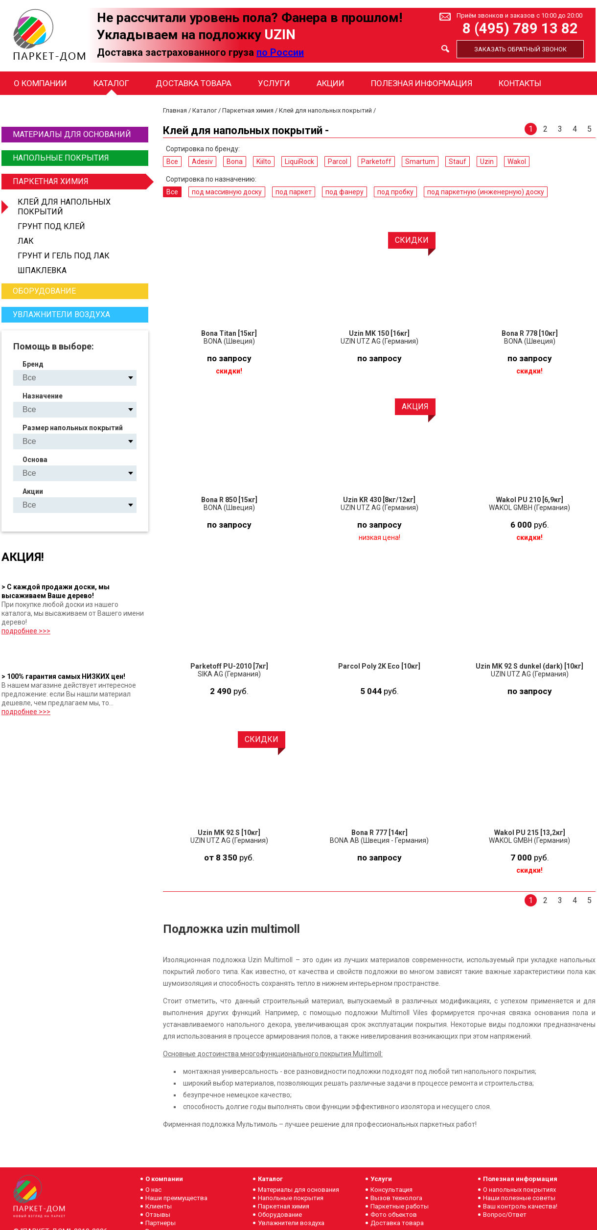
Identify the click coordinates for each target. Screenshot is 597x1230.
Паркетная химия (79, 181)
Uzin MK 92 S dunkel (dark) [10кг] (529, 666)
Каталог (111, 83)
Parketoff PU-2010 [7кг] (229, 666)
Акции (330, 83)
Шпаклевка (42, 270)
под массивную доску (227, 192)
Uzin (487, 161)
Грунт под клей (51, 226)
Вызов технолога (396, 1198)
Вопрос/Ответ (505, 1214)
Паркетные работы (399, 1206)
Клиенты (158, 1206)
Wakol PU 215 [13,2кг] (529, 832)
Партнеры (160, 1223)
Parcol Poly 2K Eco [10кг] (379, 666)
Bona (235, 161)
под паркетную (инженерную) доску (485, 192)
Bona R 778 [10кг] (530, 333)
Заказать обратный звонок (520, 49)
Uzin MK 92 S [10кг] (229, 832)
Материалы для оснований (72, 134)
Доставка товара (193, 83)
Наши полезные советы (519, 1198)
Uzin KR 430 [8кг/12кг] (379, 499)
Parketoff (376, 161)
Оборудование (44, 291)
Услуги (274, 83)
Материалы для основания (298, 1189)
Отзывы (157, 1214)
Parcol (337, 161)
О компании (40, 83)
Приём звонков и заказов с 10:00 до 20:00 (519, 15)
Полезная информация (421, 83)
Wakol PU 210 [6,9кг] (529, 499)
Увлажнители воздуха (61, 314)
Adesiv (202, 161)
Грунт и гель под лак (64, 255)
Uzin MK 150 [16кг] (379, 333)
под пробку (395, 192)
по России (280, 52)
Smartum (420, 161)
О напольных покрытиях (519, 1189)
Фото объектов (393, 1214)
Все (172, 161)
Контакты (520, 83)
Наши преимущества (176, 1198)
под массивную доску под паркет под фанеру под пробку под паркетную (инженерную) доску (83, 409)
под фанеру (344, 192)
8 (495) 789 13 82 (520, 29)
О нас (153, 1189)
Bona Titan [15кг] (229, 333)
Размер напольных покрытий (73, 427)
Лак (26, 241)
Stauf (457, 161)
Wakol (516, 161)
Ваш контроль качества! (520, 1206)
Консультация (391, 1189)
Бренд (33, 364)
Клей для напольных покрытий (64, 206)
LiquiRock (299, 161)
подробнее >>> (25, 631)
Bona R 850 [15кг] (229, 499)
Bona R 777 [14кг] (379, 832)
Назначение (43, 396)
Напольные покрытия (61, 157)
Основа (35, 459)
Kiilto (263, 161)
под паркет (294, 192)
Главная (175, 110)
